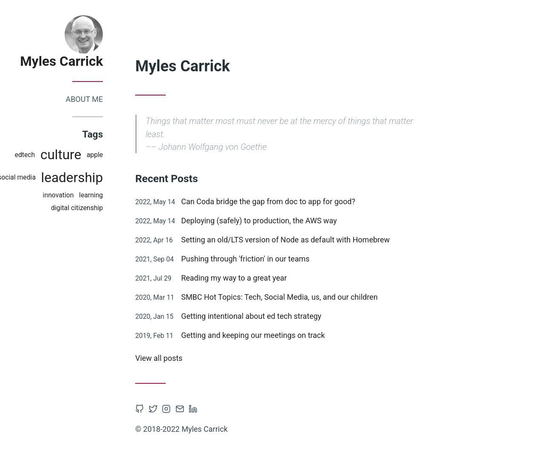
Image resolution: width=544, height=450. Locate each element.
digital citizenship (93, 208)
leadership (88, 178)
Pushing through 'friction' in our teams (261, 258)
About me (100, 99)
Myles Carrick (77, 61)
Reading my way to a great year (250, 277)
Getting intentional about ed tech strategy (267, 316)
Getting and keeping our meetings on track (269, 335)
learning (107, 195)
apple (111, 155)
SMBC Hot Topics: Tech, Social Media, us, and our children (295, 296)
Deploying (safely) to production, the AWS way (275, 220)
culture (77, 155)
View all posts (174, 358)
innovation (74, 195)
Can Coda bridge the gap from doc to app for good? (284, 201)
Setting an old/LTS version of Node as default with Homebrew (301, 239)
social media (33, 177)
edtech (41, 155)
